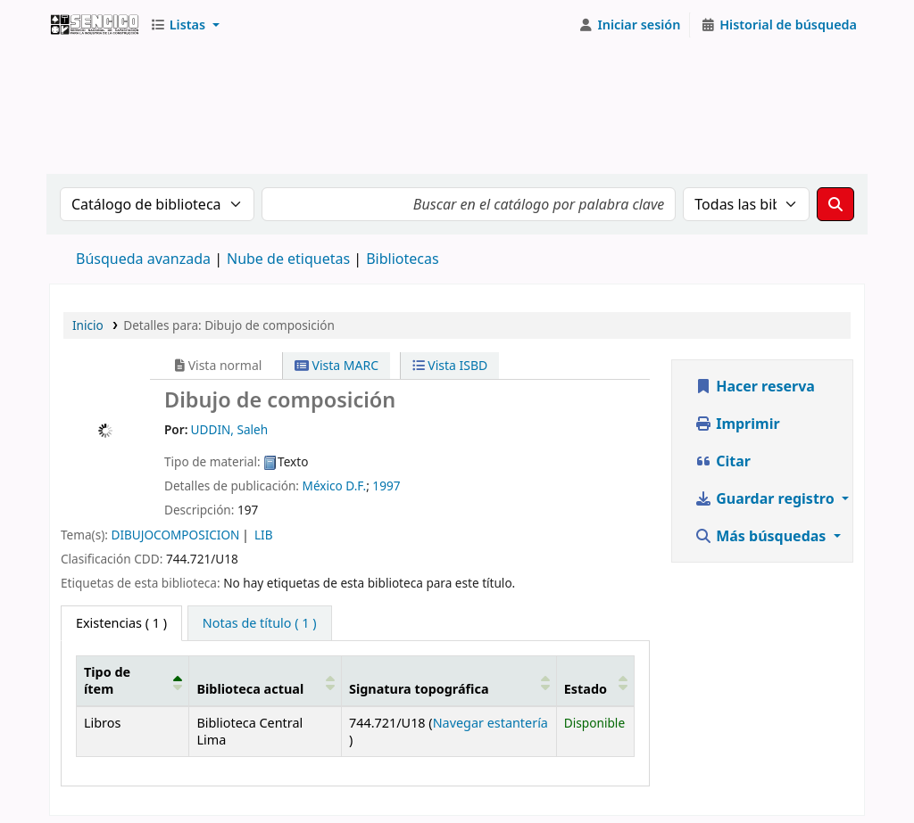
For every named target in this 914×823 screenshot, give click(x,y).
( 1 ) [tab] (121, 622)
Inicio (88, 325)
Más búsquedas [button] (762, 536)
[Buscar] (835, 204)
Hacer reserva (754, 386)
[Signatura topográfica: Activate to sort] (449, 680)
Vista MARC (336, 365)
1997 (386, 485)
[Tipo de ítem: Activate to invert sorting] (133, 680)
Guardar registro (766, 498)
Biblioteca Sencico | (94, 25)
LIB (263, 534)
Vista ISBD (450, 365)
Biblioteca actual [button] (249, 688)
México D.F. (335, 485)
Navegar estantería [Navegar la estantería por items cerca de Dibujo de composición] (490, 722)
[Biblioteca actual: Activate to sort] (265, 680)
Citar (722, 461)
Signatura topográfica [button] (419, 688)
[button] (185, 25)
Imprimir (737, 423)
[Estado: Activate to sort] (595, 680)
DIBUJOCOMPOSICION (175, 534)
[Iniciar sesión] (629, 25)
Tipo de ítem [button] (107, 680)
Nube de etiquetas (288, 258)
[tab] (259, 623)
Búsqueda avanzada (143, 258)
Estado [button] (585, 688)
